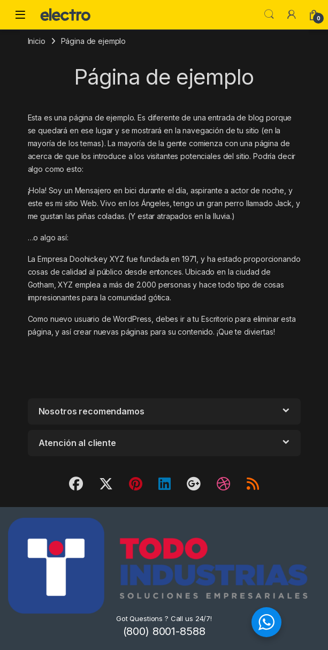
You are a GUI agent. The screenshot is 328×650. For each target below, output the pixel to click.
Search (269, 14)
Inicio (36, 41)
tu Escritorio (213, 318)
